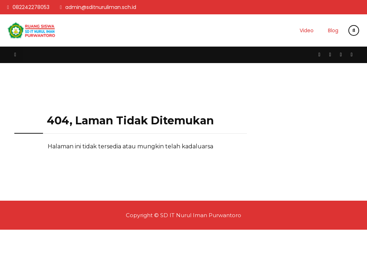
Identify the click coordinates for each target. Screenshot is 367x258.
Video (307, 30)
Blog (333, 30)
